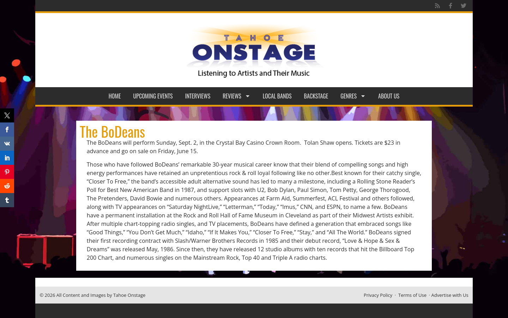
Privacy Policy (378, 295)
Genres (353, 96)
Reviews (236, 96)
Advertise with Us (449, 295)
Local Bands (277, 96)
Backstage (316, 96)
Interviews (198, 96)
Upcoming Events (153, 96)
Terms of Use (412, 295)
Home (115, 96)
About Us (388, 96)
